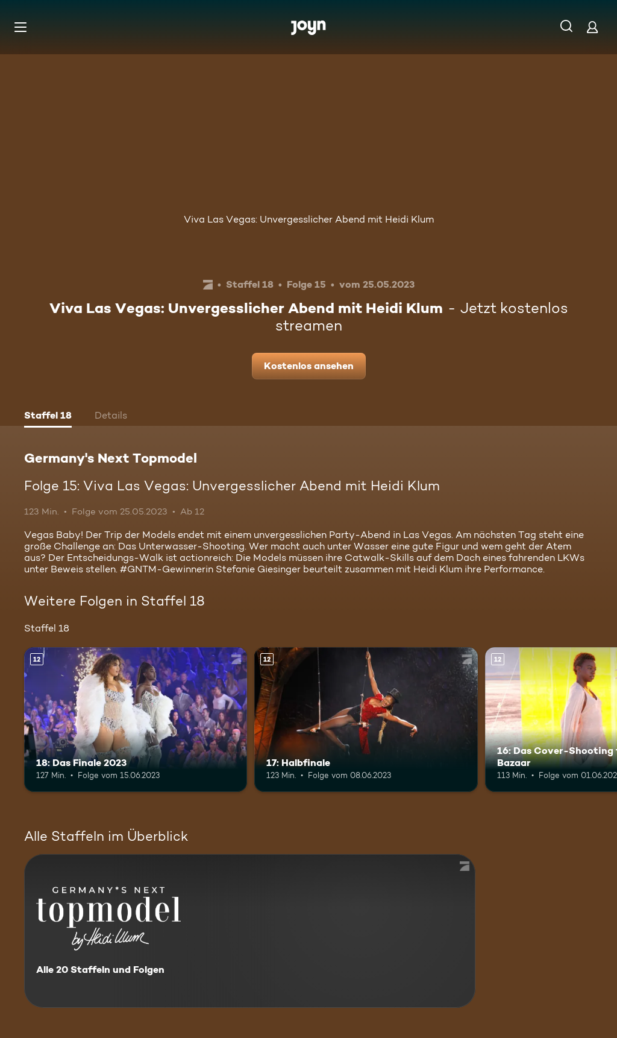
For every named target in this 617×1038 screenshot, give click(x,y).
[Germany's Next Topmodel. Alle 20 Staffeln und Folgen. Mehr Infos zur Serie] (249, 931)
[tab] (48, 417)
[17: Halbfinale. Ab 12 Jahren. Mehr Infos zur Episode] (365, 720)
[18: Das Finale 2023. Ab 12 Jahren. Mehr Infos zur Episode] (135, 720)
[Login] (592, 26)
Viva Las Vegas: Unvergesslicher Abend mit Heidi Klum (309, 219)
